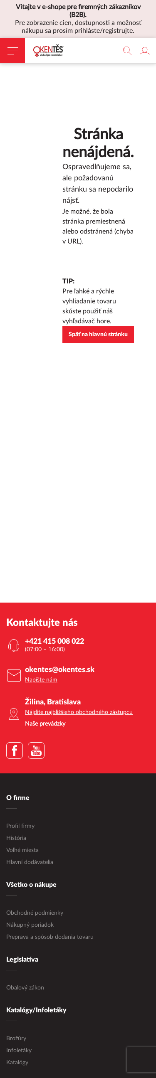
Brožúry (16, 1038)
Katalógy (17, 1063)
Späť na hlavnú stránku (98, 334)
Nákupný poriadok (30, 925)
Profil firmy (20, 826)
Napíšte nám (41, 680)
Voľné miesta (22, 850)
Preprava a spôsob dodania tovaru (50, 937)
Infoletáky (19, 1050)
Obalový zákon (25, 988)
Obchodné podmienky (34, 913)
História (16, 838)
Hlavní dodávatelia (29, 862)
